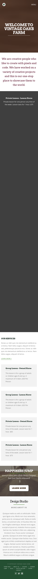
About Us (16, 566)
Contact (18, 570)
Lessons (24, 566)
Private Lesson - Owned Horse (19, 421)
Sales (11, 568)
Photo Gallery (20, 568)
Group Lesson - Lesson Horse (18, 395)
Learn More (6, 358)
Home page (7, 566)
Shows (30, 568)
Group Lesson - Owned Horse (18, 368)
